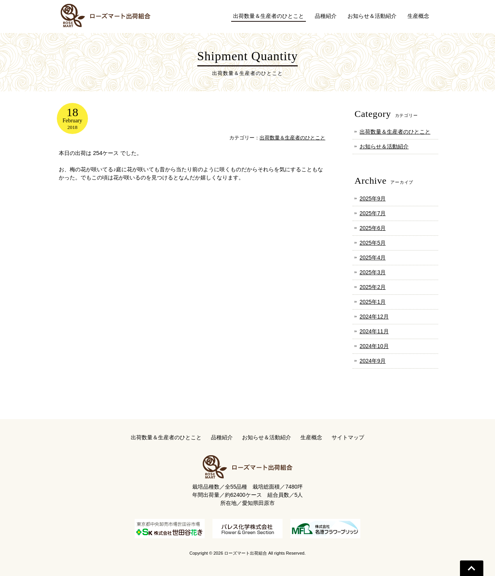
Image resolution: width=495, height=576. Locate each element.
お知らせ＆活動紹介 (384, 146)
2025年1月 (373, 302)
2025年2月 (373, 287)
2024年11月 (374, 331)
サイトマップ (348, 437)
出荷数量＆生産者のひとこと (292, 138)
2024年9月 (373, 361)
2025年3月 (373, 272)
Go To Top (471, 568)
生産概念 (311, 437)
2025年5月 (373, 243)
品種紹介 (222, 437)
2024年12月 (374, 316)
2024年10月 (374, 346)
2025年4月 (373, 257)
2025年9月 (373, 198)
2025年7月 (373, 213)
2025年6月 (373, 228)
